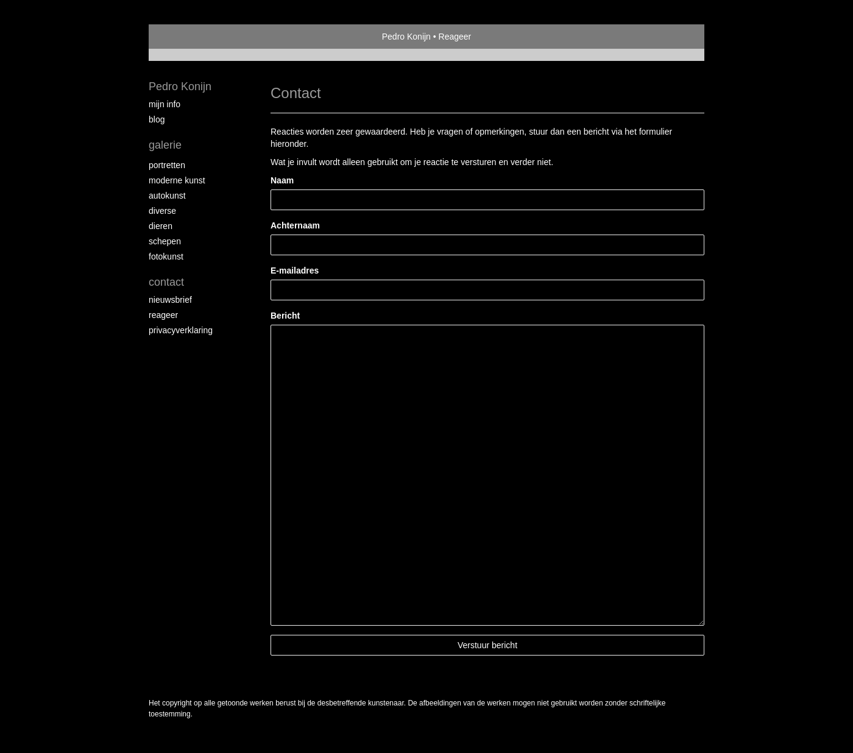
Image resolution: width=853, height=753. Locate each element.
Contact (166, 282)
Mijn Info (164, 104)
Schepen (165, 241)
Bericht (285, 315)
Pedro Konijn (406, 36)
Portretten (167, 165)
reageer (163, 315)
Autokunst (167, 195)
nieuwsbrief (170, 300)
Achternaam (295, 225)
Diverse (162, 211)
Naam (282, 180)
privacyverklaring (181, 330)
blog (157, 119)
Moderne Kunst (177, 180)
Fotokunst (166, 256)
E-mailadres (295, 270)
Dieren (160, 226)
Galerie (165, 145)
